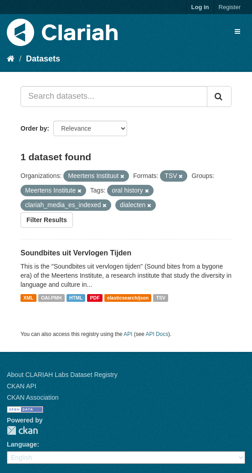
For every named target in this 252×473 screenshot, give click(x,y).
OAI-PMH (51, 297)
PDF (95, 297)
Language (22, 444)
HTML (75, 297)
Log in (200, 7)
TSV (160, 297)
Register (230, 7)
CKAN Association (33, 397)
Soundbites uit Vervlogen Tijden (76, 253)
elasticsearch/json (128, 297)
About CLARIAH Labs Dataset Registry (62, 374)
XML (28, 297)
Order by (34, 128)
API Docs (157, 334)
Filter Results (46, 220)
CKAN (22, 430)
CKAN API (21, 386)
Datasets (43, 58)
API (127, 334)
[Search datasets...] (114, 96)
